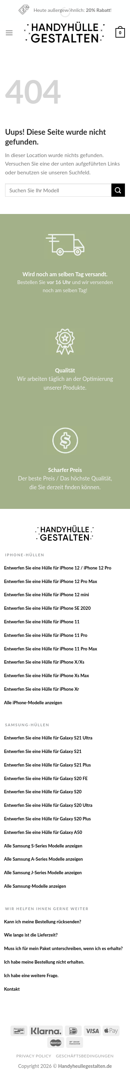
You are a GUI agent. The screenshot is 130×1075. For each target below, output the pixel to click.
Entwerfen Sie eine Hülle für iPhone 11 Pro (45, 635)
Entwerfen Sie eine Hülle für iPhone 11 (42, 621)
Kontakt (12, 989)
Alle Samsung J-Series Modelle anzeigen (43, 872)
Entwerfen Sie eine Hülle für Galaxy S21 (43, 751)
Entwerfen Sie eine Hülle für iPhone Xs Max (46, 675)
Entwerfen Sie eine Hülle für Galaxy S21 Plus (47, 765)
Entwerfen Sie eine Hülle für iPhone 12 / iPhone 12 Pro (57, 568)
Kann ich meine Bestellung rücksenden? (42, 921)
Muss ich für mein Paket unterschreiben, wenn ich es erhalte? (63, 948)
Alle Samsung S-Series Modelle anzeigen (43, 845)
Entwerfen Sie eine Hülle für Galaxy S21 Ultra (48, 737)
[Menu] (9, 32)
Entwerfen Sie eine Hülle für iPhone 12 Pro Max (50, 581)
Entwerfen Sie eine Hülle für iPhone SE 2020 (47, 608)
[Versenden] (118, 190)
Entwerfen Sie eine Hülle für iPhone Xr (41, 689)
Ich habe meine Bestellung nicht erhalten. (44, 962)
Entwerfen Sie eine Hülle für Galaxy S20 (43, 791)
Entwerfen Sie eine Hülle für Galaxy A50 (43, 832)
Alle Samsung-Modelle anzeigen (35, 886)
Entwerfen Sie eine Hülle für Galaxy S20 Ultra (48, 805)
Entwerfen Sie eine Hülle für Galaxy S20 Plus (47, 818)
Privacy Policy (33, 1055)
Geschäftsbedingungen (85, 1055)
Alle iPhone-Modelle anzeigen (33, 702)
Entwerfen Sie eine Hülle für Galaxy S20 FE (46, 778)
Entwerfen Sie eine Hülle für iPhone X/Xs (44, 662)
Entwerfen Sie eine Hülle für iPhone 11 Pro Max (50, 648)
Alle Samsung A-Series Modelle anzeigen (43, 859)
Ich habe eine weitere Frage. (31, 975)
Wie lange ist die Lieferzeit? (31, 935)
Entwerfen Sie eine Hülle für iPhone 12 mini (46, 594)
